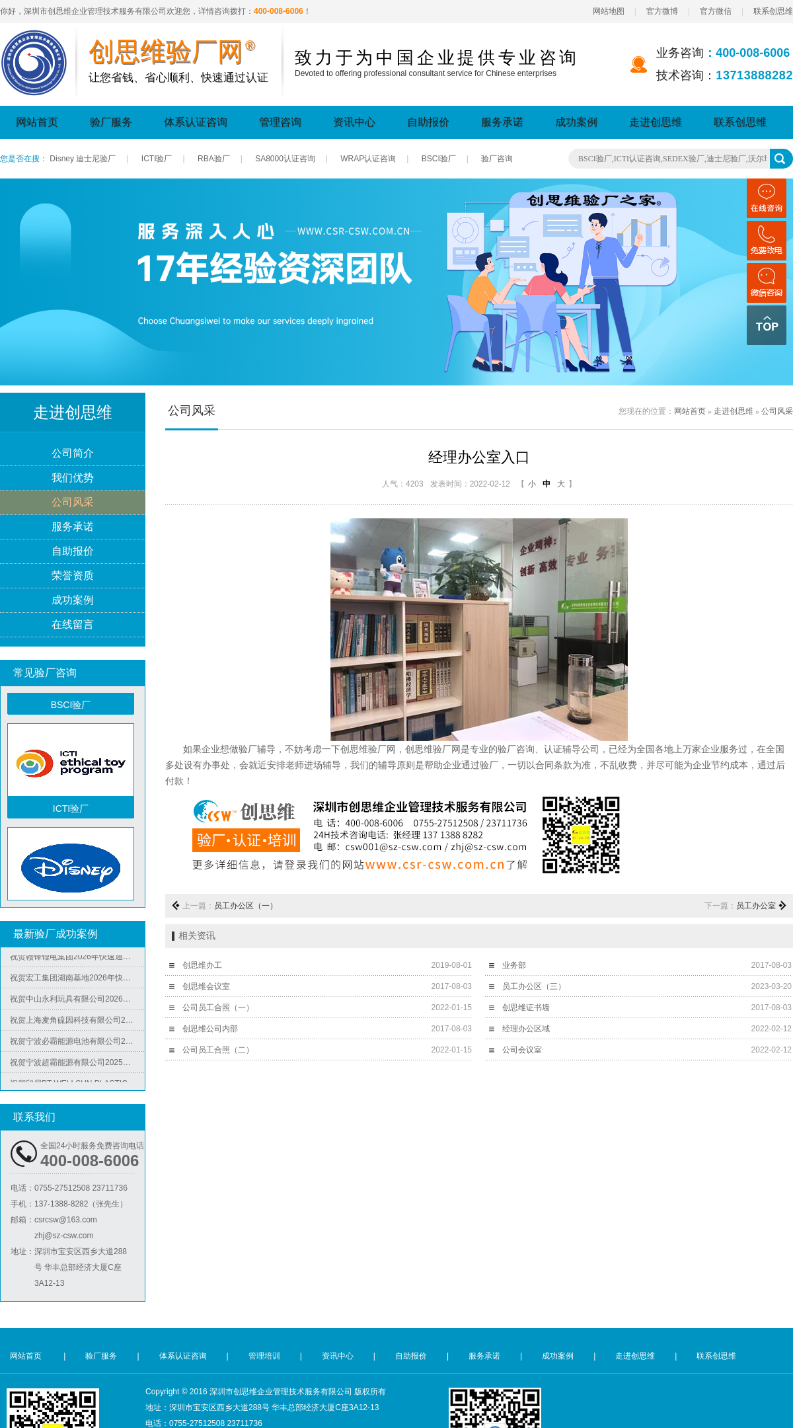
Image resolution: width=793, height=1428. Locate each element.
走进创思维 (655, 122)
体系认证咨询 (195, 122)
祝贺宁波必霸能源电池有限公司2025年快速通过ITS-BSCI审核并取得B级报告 (77, 1044)
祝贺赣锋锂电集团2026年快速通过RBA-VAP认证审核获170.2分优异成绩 (77, 960)
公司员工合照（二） (218, 1049)
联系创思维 (773, 11)
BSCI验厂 (439, 158)
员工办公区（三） (534, 986)
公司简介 (72, 454)
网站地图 (608, 11)
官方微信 (716, 11)
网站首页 (37, 122)
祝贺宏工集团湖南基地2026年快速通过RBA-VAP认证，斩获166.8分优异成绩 (77, 981)
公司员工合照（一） (218, 1007)
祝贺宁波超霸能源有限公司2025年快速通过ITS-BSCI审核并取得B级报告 (77, 1065)
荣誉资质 (72, 576)
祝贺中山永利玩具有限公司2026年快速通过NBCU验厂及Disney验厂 (77, 1002)
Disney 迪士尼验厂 (83, 158)
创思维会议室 (206, 986)
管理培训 (264, 1356)
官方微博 (662, 11)
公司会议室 (522, 1049)
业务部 (514, 965)
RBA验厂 (214, 158)
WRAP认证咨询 (368, 158)
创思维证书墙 (526, 1007)
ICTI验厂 (156, 158)
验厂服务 (111, 122)
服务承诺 (502, 122)
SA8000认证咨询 (285, 158)
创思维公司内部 (210, 1028)
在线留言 (72, 625)
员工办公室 (756, 905)
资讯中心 (354, 122)
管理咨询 (280, 122)
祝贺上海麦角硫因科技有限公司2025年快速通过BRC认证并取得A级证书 (77, 1023)
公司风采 (72, 503)
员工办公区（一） (246, 905)
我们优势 (72, 478)
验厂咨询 (497, 158)
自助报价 (428, 122)
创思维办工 (202, 965)
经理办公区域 (526, 1028)
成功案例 (576, 122)
